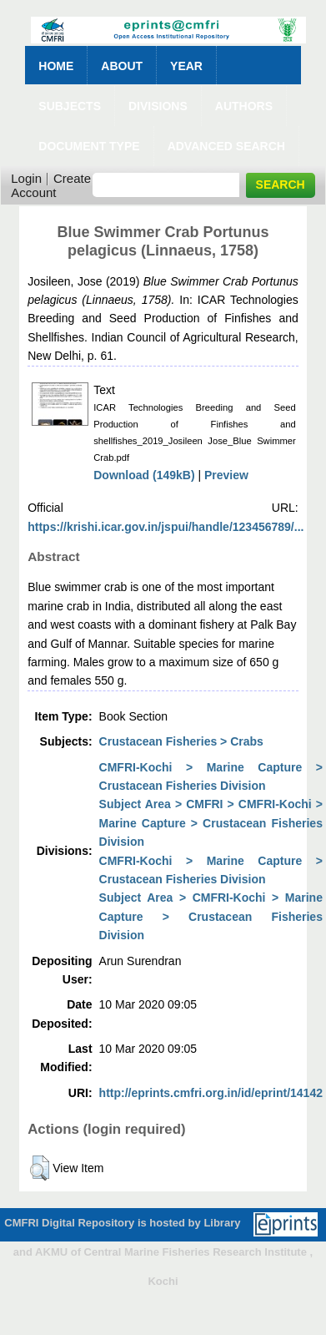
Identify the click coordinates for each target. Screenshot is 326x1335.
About (122, 66)
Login (26, 178)
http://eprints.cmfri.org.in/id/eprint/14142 (211, 1093)
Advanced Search (226, 146)
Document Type (88, 146)
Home (55, 66)
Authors (244, 106)
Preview (226, 475)
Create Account (51, 185)
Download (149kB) (143, 475)
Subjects (69, 106)
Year (186, 66)
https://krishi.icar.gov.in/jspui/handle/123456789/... (165, 526)
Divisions (158, 106)
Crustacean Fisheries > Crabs (181, 741)
